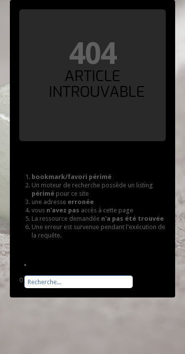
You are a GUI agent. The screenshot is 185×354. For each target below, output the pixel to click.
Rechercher (19, 288)
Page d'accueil (52, 264)
